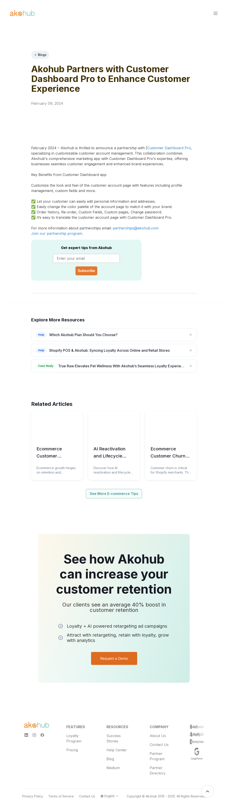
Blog (110, 755)
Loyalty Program (73, 735)
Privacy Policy (32, 793)
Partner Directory (157, 767)
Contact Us (159, 741)
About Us (158, 732)
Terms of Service (61, 793)
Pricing (72, 746)
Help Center (116, 746)
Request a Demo (114, 646)
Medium (113, 764)
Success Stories (113, 735)
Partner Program (157, 753)
